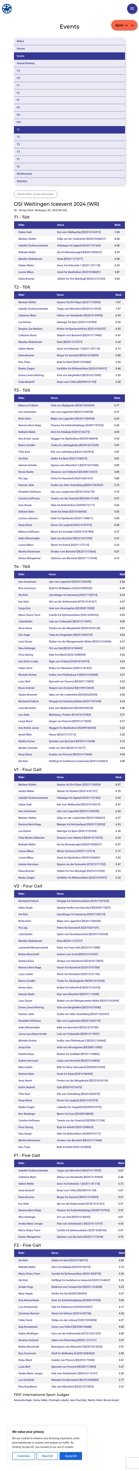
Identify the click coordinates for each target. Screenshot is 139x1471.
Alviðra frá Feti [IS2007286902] (69, 1293)
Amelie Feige (25, 1286)
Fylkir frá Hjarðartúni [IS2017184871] (72, 518)
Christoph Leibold (58, 1400)
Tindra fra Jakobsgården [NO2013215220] (75, 445)
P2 (18, 107)
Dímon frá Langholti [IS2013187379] (71, 525)
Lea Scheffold (26, 1379)
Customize (24, 1456)
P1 (18, 100)
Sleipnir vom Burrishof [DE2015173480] (79, 335)
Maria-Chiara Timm (29, 615)
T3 (18, 144)
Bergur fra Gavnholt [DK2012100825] (77, 355)
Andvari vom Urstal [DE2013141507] (77, 954)
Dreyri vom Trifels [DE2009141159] (76, 381)
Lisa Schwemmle (28, 1307)
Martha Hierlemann (29, 551)
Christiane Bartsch (28, 1313)
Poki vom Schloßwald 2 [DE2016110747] (80, 1223)
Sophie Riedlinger (28, 1333)
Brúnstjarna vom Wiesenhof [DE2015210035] (76, 1346)
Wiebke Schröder (28, 748)
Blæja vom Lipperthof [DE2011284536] (73, 418)
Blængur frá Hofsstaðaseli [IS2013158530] (81, 824)
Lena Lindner (25, 974)
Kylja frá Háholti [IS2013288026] (67, 654)
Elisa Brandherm (27, 1386)
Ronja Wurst (25, 525)
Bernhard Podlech (28, 701)
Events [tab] (20, 56)
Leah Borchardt (27, 708)
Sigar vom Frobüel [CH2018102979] (69, 661)
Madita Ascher (26, 741)
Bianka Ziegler (26, 368)
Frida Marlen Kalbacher (31, 837)
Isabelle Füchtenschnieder (33, 245)
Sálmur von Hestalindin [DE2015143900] (80, 315)
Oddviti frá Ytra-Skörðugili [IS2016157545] (81, 278)
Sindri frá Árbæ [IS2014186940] (69, 511)
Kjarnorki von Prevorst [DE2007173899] (71, 681)
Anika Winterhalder (29, 538)
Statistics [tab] (22, 181)
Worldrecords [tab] (24, 173)
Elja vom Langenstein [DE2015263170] (72, 491)
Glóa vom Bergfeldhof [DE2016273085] (79, 375)
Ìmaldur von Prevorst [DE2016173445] (70, 754)
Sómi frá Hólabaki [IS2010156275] (70, 432)
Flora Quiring (25, 654)
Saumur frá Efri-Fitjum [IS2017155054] (78, 302)
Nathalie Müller (27, 252)
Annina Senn (25, 987)
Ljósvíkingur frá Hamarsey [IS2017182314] (73, 594)
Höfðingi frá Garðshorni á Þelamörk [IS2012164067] (78, 761)
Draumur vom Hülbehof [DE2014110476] (80, 837)
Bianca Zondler (26, 445)
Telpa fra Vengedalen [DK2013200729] (70, 634)
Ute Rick (23, 458)
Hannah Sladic (26, 994)
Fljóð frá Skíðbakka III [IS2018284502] (70, 588)
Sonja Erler (24, 608)
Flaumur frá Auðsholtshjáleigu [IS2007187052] (77, 425)
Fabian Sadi (25, 232)
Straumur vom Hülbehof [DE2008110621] (74, 471)
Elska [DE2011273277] (70, 258)
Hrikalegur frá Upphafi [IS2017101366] (79, 245)
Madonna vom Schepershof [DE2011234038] (76, 1286)
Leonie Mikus (25, 272)
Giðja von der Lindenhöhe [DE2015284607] (81, 238)
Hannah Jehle (26, 485)
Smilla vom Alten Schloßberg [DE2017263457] (77, 485)
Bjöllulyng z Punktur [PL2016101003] (70, 714)
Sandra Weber (26, 791)
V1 (18, 159)
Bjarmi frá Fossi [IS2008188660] (75, 1113)
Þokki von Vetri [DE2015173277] (67, 748)
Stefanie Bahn (26, 511)
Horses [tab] (21, 48)
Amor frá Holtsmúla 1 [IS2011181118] (78, 265)
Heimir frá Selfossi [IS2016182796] (71, 1313)
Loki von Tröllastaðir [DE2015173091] (70, 621)
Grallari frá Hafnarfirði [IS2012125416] (78, 987)
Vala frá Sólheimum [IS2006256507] (71, 1307)
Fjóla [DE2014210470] (69, 1087)
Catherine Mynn (27, 315)
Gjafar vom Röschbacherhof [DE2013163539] (82, 934)
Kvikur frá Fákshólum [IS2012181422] (70, 668)
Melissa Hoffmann (28, 531)
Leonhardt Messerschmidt (33, 947)
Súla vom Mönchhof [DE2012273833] (72, 1386)
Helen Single (25, 907)
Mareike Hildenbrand (30, 258)
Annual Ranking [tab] (26, 63)
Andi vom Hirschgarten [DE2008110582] (71, 608)
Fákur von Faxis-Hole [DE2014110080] (78, 947)
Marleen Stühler (27, 238)
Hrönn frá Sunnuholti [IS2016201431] (72, 478)
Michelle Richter (27, 674)
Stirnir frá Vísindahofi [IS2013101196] (78, 974)
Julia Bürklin (25, 621)
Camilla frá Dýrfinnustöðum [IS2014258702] (74, 615)
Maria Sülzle (25, 1067)
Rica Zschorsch (27, 588)
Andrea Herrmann (28, 864)
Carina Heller (40, 1400)
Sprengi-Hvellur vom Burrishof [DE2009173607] (83, 907)
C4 (18, 70)
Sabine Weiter (26, 265)
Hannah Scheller (27, 465)
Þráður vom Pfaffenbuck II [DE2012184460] (73, 674)
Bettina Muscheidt (28, 954)
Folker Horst (25, 668)
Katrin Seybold (26, 1087)
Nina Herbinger (26, 648)
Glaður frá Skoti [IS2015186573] (69, 458)
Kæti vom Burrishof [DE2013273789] (71, 538)
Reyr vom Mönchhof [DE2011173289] (78, 994)
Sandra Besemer (27, 694)
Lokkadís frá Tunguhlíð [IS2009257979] (79, 1107)
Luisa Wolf (24, 681)
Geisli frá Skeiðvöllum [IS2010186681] (78, 272)
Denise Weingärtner (29, 558)
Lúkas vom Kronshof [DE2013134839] (78, 1060)
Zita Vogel (24, 634)
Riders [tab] (20, 41)
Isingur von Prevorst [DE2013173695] (70, 721)
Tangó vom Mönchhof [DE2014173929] (79, 308)
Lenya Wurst (25, 721)
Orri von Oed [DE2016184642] (65, 648)
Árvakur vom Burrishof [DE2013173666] (73, 551)
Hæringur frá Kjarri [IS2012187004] (76, 322)
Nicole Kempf (111, 1400)
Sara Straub (25, 505)
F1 (18, 85)
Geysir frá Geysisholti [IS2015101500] (78, 967)
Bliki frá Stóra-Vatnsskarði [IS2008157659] (81, 1067)
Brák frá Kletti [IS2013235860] (74, 362)
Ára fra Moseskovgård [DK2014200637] (79, 252)
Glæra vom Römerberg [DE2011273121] (73, 1340)
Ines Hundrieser (27, 411)
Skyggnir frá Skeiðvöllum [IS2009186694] (74, 438)
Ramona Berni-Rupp (29, 425)
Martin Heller (95, 1400)
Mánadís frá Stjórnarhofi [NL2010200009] (74, 1379)
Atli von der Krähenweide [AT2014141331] (72, 601)
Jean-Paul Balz (78, 1400)
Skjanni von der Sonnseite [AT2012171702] (81, 864)
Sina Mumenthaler (28, 1300)
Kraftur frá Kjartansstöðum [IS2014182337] (81, 328)
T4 (18, 151)
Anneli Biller (25, 734)
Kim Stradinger (26, 1113)
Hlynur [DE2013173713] (62, 734)
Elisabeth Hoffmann (29, 491)
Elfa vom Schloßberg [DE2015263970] (72, 451)
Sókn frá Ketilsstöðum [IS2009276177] (73, 505)
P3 (18, 114)
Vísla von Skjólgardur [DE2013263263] (72, 405)
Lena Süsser (25, 641)
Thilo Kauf (24, 451)
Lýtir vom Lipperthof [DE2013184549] (72, 411)
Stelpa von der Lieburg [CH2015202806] (74, 1320)
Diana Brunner (26, 278)
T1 (18, 129)
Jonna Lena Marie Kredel (32, 1034)
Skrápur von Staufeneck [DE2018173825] (80, 961)
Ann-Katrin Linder (28, 661)
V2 (18, 166)
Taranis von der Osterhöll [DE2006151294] (75, 498)
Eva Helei (23, 601)
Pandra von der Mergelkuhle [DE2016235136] (74, 628)
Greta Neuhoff (26, 381)
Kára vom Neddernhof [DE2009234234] (71, 708)
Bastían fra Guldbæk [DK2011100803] (78, 1054)
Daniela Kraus (26, 961)
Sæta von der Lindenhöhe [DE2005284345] (73, 694)
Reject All (47, 1456)
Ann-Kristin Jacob (28, 438)
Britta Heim (24, 418)
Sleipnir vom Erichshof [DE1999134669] (71, 688)
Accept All (71, 1456)
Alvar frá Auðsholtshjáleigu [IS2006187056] (76, 1300)
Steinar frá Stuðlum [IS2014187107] (77, 791)
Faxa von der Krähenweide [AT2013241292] (76, 1333)
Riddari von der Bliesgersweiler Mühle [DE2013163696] (80, 641)
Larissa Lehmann (28, 518)
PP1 (19, 122)
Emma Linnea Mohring (31, 375)
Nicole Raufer (26, 471)
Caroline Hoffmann (29, 498)
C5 (18, 78)
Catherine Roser (27, 335)
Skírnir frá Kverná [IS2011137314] (70, 544)
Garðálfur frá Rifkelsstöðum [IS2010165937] (82, 368)
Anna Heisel (25, 628)
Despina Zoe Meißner (30, 328)
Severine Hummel (28, 1340)
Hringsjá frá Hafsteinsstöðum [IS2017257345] (75, 701)
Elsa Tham (24, 362)
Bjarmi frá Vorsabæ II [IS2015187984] (72, 531)
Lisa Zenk (23, 714)
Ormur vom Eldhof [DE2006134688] (71, 1326)
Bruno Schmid (26, 688)
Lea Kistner (24, 322)
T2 (18, 137)
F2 (18, 92)
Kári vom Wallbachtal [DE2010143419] (79, 232)
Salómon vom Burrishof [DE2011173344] (74, 558)
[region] (47, 1445)
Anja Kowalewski (28, 1326)
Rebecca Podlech (28, 405)
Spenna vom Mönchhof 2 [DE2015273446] (75, 465)
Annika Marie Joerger (30, 1223)
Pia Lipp (23, 478)
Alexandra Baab (23, 1400)
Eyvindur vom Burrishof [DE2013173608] (72, 741)
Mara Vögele (25, 1293)
